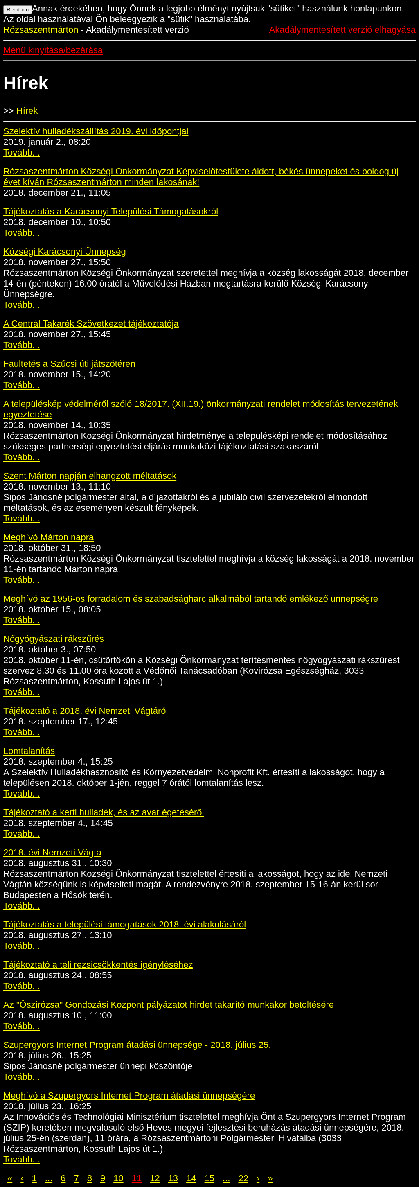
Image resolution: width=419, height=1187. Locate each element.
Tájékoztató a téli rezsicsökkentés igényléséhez (98, 964)
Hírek (27, 111)
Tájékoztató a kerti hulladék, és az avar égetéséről (103, 812)
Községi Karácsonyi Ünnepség (64, 251)
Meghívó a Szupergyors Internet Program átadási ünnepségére (129, 1095)
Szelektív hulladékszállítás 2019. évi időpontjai (96, 131)
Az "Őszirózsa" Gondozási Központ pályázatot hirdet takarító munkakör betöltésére (168, 1005)
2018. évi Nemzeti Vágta (52, 852)
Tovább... (21, 152)
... (48, 1178)
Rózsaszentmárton (40, 30)
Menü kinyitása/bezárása (53, 50)
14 (191, 1178)
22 (243, 1178)
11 (137, 1178)
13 (173, 1178)
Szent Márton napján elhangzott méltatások (89, 476)
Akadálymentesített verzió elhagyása (342, 30)
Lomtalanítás (29, 751)
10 (118, 1178)
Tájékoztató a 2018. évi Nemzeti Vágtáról (85, 711)
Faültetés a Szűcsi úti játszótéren (69, 364)
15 (209, 1178)
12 (155, 1178)
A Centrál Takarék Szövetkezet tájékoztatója (91, 323)
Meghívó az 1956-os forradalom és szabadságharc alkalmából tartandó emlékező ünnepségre (190, 599)
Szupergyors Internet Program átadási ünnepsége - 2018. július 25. (137, 1045)
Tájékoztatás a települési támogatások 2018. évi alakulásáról (124, 924)
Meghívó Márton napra (48, 537)
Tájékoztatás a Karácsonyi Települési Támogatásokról (110, 211)
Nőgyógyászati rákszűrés (53, 639)
